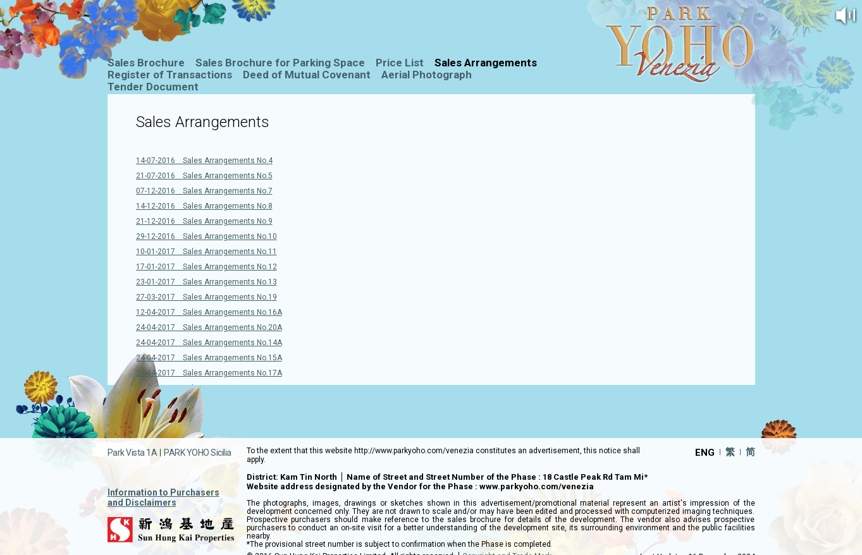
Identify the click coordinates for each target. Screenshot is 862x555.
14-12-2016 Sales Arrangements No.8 (204, 206)
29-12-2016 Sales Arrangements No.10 (206, 236)
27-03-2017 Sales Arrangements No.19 (206, 297)
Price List (400, 62)
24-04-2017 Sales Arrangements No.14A (209, 342)
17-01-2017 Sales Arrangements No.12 (206, 266)
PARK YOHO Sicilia (197, 452)
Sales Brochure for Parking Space (280, 62)
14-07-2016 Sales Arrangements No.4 (204, 160)
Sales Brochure (146, 62)
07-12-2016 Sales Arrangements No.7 (204, 190)
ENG (705, 452)
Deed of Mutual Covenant (307, 74)
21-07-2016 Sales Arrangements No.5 (204, 175)
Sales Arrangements (485, 62)
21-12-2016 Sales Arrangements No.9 (204, 221)
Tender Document (153, 86)
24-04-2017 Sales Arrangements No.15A (209, 357)
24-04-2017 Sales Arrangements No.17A (209, 373)
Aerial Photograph (426, 74)
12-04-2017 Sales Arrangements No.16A (209, 312)
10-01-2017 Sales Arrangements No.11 (206, 251)
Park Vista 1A (132, 452)
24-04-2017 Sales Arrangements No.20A (209, 327)
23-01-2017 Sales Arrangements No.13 (206, 282)
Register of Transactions (170, 74)
